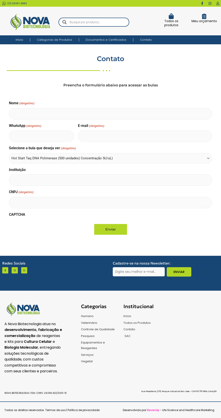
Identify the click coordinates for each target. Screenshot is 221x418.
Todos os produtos (171, 23)
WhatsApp (25, 126)
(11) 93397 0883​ (17, 3)
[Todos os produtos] (171, 16)
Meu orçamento (204, 21)
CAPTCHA (17, 214)
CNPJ (21, 192)
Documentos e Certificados (106, 40)
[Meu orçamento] (204, 16)
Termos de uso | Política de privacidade (72, 410)
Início (19, 40)
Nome (21, 103)
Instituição (17, 170)
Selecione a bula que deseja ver (42, 148)
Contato (146, 40)
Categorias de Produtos (54, 40)
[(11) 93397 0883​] (4, 3)
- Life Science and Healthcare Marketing (180, 410)
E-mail (91, 126)
